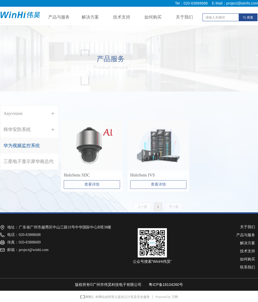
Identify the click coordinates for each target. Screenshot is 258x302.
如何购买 (153, 17)
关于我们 (184, 17)
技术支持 (121, 17)
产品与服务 (59, 17)
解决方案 (90, 17)
